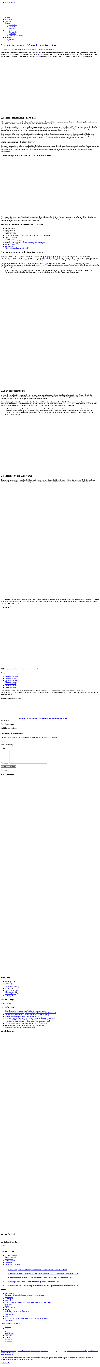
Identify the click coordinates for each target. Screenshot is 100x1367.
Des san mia (9, 1299)
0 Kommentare (19, 49)
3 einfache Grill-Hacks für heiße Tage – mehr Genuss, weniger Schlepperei (29, 1022)
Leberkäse (49, 258)
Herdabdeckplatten (11, 1257)
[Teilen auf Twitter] (10, 678)
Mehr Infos (6, 1365)
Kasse (7, 1308)
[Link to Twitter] (7, 1331)
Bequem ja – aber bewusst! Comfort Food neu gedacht (22, 1019)
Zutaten (7, 998)
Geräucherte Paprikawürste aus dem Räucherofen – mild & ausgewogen (28, 1017)
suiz (11, 669)
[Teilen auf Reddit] (10, 685)
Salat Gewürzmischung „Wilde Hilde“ (17, 248)
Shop (6, 1319)
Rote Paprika (14, 237)
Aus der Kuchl (9, 1295)
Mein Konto (9, 1315)
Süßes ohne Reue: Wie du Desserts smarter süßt (20, 1029)
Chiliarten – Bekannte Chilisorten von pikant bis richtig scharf (24, 1297)
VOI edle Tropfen (10, 996)
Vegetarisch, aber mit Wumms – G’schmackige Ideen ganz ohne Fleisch (27, 1024)
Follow (3, 1248)
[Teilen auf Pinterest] (11, 680)
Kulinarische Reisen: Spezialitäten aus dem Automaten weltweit (25, 1027)
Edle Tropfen (9, 1301)
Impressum (8, 1306)
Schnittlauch (9, 246)
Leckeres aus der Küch (33, 49)
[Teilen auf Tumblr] (10, 684)
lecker (18, 603)
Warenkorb (8, 1322)
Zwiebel (11, 239)
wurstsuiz (29, 669)
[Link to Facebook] (8, 1329)
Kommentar (5, 765)
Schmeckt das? (9, 994)
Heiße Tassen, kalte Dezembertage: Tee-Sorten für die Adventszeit (26, 1013)
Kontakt (7, 1312)
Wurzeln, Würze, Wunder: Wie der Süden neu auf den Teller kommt (26, 1026)
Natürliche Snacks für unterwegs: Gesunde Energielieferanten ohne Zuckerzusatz (30, 1015)
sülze (15, 669)
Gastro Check (9, 985)
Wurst (40, 54)
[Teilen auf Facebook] (11, 676)
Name (3, 741)
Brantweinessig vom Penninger (34, 242)
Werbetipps (8, 1265)
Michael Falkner (49, 49)
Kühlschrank (45, 600)
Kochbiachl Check (11, 989)
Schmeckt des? (9, 1317)
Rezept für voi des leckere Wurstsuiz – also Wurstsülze (28, 45)
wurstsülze (35, 669)
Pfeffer (13, 244)
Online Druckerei (10, 1259)
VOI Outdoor (9, 1261)
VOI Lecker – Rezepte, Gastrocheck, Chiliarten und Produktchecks (26, 1320)
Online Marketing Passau (13, 1266)
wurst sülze (21, 669)
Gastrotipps (8, 1303)
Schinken (59, 258)
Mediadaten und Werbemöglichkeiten (17, 1313)
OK (2, 1365)
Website (3, 748)
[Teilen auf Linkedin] (11, 682)
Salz (6, 244)
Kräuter (7, 991)
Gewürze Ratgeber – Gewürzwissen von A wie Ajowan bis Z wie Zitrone (28, 1304)
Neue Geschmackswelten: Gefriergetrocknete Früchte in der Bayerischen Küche (30, 1020)
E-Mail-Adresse (6, 744)
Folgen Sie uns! (6, 1006)
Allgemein (8, 984)
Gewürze (8, 987)
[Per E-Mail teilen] (10, 687)
